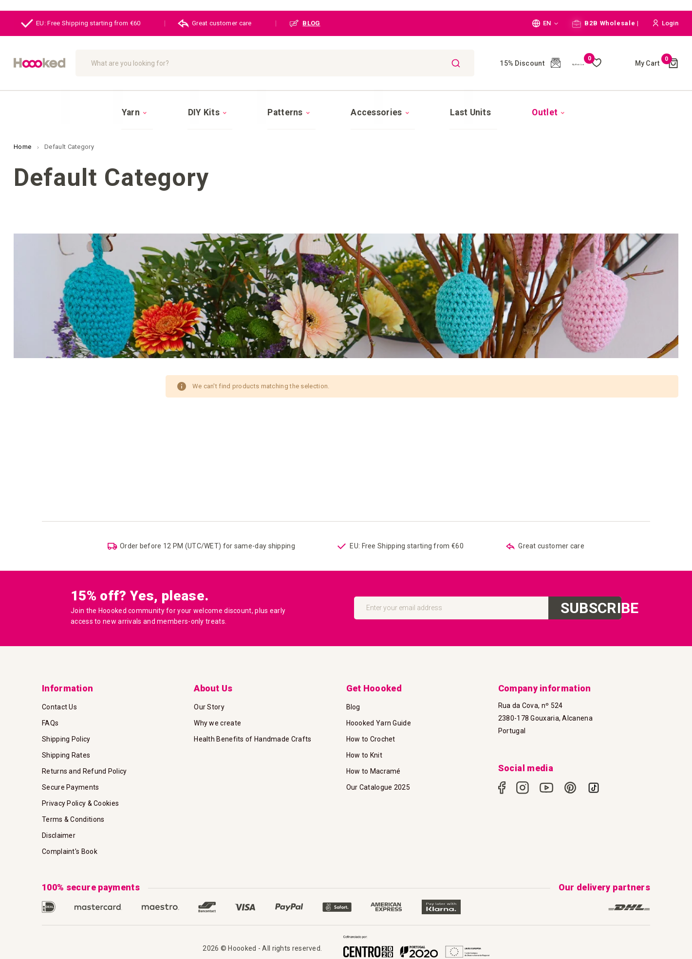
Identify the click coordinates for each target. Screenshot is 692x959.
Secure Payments (70, 785)
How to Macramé (373, 769)
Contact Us (59, 705)
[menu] (346, 105)
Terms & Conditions (73, 817)
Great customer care (215, 23)
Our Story (209, 705)
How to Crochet (370, 737)
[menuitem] (185, 106)
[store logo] (89, 63)
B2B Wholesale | (605, 23)
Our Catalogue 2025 (378, 785)
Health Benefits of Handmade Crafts (252, 737)
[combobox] (325, 63)
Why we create (217, 721)
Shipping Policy (66, 737)
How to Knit (364, 753)
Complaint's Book (69, 849)
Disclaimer (58, 833)
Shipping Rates (66, 753)
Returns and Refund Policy (84, 769)
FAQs (50, 721)
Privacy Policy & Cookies (80, 801)
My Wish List (589, 63)
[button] (545, 23)
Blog (353, 705)
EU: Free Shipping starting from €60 (81, 23)
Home (23, 134)
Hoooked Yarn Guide (378, 721)
